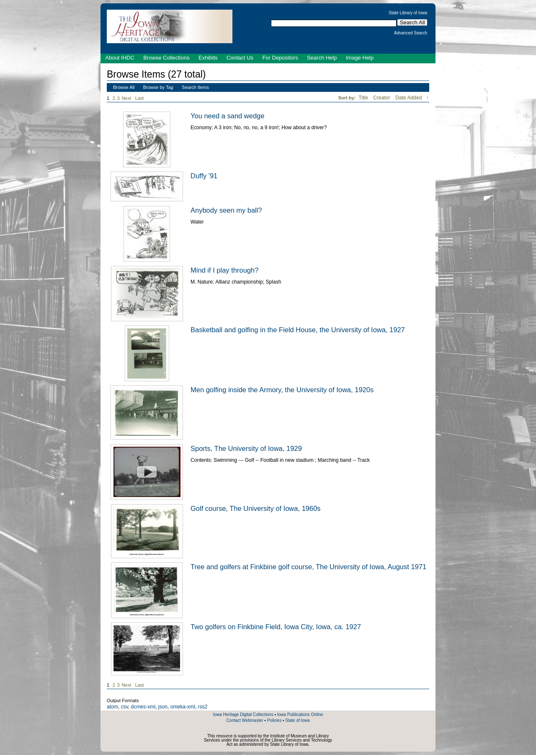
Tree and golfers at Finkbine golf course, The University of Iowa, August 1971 (308, 566)
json (163, 707)
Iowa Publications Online (300, 714)
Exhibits (208, 58)
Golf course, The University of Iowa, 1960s (256, 508)
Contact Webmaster (244, 720)
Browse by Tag (158, 87)
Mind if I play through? (224, 270)
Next (127, 98)
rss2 (203, 707)
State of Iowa (297, 720)
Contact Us (240, 58)
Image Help (360, 58)
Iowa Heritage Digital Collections (243, 714)
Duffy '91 (204, 176)
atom (112, 707)
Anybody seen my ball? (226, 210)
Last (139, 98)
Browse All (123, 87)
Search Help (322, 58)
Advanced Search (410, 33)
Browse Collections (166, 58)
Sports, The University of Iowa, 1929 (246, 448)
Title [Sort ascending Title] (363, 98)
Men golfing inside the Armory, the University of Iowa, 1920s (282, 389)
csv (124, 707)
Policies (274, 720)
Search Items (195, 87)
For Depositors (280, 58)
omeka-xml (182, 707)
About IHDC (120, 58)
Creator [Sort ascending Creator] (382, 98)
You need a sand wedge (227, 116)
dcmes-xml (143, 707)
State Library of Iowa (408, 13)
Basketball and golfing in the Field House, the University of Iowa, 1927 (298, 329)
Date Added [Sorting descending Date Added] (409, 98)
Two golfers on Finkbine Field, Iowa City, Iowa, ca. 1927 (276, 626)
